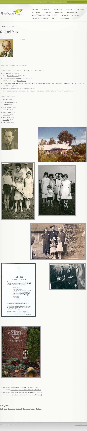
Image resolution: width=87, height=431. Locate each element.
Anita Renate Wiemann (38, 83)
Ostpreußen (47, 12)
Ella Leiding (6, 110)
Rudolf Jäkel (6, 122)
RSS (55, 2)
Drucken (61, 2)
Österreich (80, 9)
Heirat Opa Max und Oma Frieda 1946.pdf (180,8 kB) (25, 387)
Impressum (76, 18)
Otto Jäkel (9, 73)
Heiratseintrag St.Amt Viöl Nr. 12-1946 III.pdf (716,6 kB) (26, 395)
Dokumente (75, 15)
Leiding (33, 409)
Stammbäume (59, 12)
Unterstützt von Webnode (81, 425)
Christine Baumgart (12, 76)
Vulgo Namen (69, 9)
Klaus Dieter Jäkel (13, 83)
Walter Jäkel (6, 117)
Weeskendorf (25, 71)
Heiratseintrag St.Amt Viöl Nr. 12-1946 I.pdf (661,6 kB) (26, 390)
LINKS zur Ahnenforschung (40, 18)
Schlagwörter (5, 405)
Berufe (54, 18)
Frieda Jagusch (21, 81)
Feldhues (39, 409)
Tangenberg (26, 409)
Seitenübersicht (47, 2)
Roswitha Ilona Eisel (71, 83)
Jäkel (5, 409)
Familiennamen (57, 9)
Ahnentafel (45, 9)
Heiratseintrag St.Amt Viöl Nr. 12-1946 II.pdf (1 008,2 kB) (26, 392)
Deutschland (36, 12)
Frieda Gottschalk (8, 102)
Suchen (85, 2)
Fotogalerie (64, 15)
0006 (1, 409)
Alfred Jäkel (6, 120)
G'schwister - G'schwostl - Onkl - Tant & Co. (44, 15)
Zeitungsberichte (72, 12)
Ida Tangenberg (7, 107)
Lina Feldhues (7, 112)
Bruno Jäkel (6, 115)
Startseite (35, 9)
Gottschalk (19, 409)
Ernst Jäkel (6, 104)
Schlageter (18, 78)
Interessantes (64, 18)
